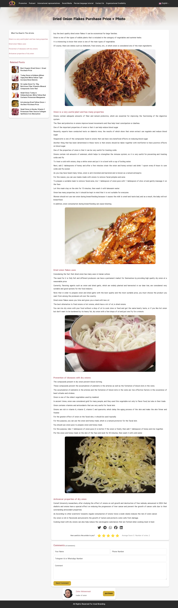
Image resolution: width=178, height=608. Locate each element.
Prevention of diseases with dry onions (23, 51)
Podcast (32, 3)
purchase (109, 593)
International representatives (48, 3)
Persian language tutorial (83, 3)
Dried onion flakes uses (18, 47)
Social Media (67, 3)
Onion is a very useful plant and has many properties (24, 40)
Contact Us (99, 3)
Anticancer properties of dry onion (21, 56)
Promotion (23, 3)
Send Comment (62, 583)
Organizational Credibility (116, 3)
